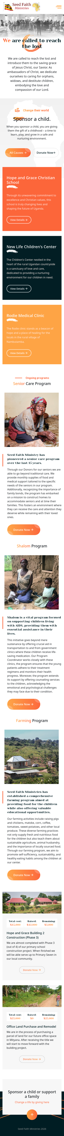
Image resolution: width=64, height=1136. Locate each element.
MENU (59, 6)
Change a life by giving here (32, 1102)
